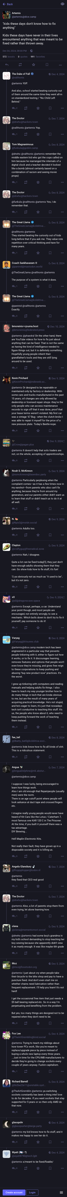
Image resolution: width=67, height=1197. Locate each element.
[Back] (29, 4)
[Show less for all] (62, 4)
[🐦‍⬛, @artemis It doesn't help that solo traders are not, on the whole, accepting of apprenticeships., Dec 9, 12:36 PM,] (33, 451)
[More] (60, 65)
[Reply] (7, 65)
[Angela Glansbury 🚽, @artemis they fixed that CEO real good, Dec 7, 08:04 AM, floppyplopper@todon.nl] (33, 877)
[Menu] (61, 1192)
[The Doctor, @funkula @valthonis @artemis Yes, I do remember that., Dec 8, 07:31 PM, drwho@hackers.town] (33, 202)
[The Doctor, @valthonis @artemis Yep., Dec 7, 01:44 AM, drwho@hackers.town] (33, 127)
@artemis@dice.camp (24, 647)
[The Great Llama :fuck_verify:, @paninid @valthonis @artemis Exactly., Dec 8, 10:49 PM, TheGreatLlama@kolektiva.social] (33, 306)
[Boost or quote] (20, 65)
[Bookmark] (47, 65)
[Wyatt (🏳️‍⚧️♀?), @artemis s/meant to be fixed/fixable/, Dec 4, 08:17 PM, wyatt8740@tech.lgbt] (33, 1160)
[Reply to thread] (15, 108)
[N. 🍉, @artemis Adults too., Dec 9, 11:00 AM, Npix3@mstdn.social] (33, 527)
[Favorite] (34, 65)
